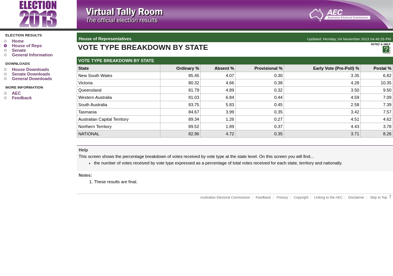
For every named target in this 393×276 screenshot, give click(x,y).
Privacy (282, 197)
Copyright (301, 197)
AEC (16, 93)
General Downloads (32, 78)
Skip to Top (381, 197)
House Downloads (30, 69)
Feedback (22, 97)
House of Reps (27, 45)
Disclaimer (356, 197)
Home (18, 41)
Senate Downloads (31, 74)
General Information (32, 55)
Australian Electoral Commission (225, 197)
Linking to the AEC (328, 197)
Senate (19, 50)
